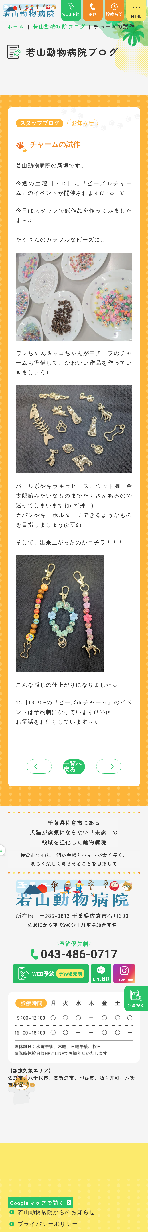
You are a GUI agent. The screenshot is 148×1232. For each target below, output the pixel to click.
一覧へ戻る (73, 767)
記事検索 (136, 1005)
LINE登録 (101, 980)
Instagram (124, 980)
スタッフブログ (40, 123)
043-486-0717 (79, 956)
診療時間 (114, 10)
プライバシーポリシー (48, 1226)
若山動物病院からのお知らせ (56, 1214)
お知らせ (83, 123)
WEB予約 (71, 10)
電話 (92, 10)
